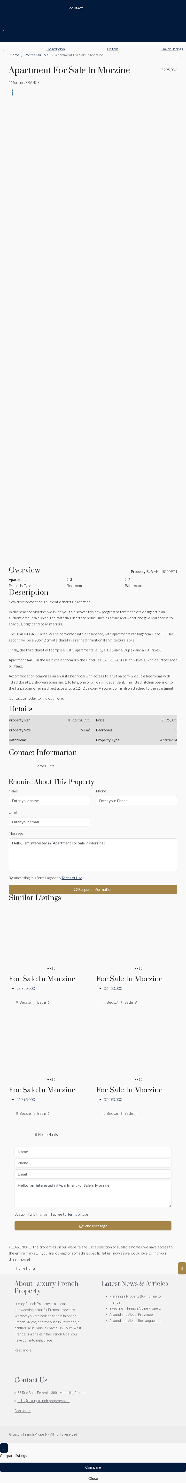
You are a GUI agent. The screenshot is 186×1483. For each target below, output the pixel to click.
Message (16, 833)
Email (13, 812)
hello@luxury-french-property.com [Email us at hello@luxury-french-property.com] (43, 1401)
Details (112, 49)
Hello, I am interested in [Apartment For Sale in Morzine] (93, 854)
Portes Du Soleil (37, 55)
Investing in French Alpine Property (135, 1308)
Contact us (23, 1411)
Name (13, 791)
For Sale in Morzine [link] (42, 979)
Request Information (92, 889)
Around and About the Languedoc (135, 1321)
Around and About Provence (131, 1314)
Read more (23, 1350)
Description (55, 49)
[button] (174, 57)
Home (14, 55)
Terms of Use (72, 878)
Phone (101, 791)
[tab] (12, 92)
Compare (93, 1467)
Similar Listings (172, 49)
